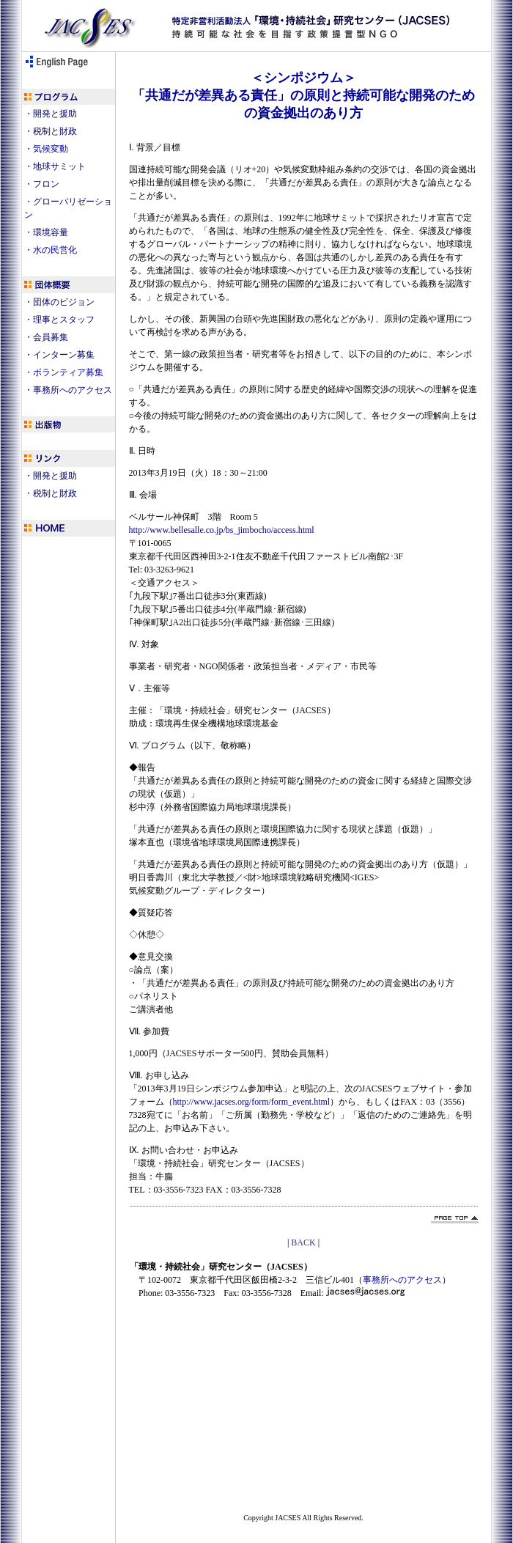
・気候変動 (46, 149)
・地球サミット (55, 166)
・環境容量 (46, 232)
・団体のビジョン (59, 302)
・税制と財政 (50, 131)
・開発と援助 (50, 113)
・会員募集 (46, 337)
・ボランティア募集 (63, 372)
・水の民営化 (50, 250)
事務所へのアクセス (402, 1280)
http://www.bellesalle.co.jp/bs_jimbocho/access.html (221, 530)
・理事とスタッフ (59, 319)
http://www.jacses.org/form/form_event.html (252, 1102)
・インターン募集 (59, 355)
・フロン (41, 184)
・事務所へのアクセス (68, 390)
